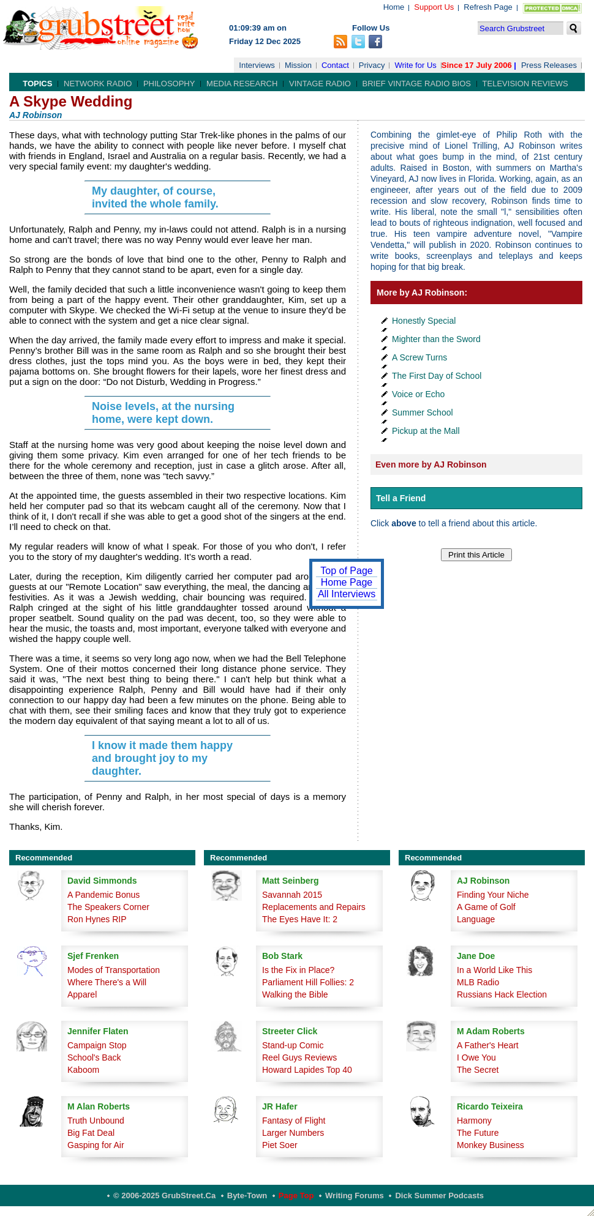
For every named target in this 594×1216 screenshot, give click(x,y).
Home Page (347, 582)
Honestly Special (424, 321)
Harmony (474, 1120)
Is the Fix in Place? (298, 970)
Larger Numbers (293, 1133)
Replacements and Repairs (314, 907)
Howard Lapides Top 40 (307, 1070)
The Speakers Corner (108, 907)
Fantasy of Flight (294, 1120)
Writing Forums (354, 1195)
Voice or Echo (418, 394)
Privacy (372, 65)
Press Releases (549, 65)
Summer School (422, 412)
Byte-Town (247, 1195)
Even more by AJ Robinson (431, 464)
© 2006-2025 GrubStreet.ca (164, 1195)
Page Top (296, 1195)
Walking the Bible (295, 994)
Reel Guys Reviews (299, 1057)
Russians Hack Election (502, 994)
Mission (298, 65)
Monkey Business (490, 1145)
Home (394, 7)
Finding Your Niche (493, 895)
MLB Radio (478, 982)
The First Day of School (436, 376)
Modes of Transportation (113, 970)
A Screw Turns (419, 357)
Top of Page (346, 570)
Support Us (434, 7)
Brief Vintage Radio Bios (417, 83)
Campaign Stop (97, 1045)
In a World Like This (494, 970)
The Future (477, 1133)
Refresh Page (488, 7)
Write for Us (415, 65)
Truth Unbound (95, 1120)
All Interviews (346, 594)
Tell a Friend (401, 498)
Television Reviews (525, 83)
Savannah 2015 (292, 895)
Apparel (82, 994)
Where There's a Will (106, 982)
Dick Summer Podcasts (439, 1195)
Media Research (241, 83)
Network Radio (98, 83)
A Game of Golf (486, 907)
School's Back (94, 1057)
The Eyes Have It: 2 (299, 919)
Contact (335, 65)
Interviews (257, 65)
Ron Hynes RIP (96, 919)
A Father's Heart (488, 1045)
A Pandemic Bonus (103, 895)
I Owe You (476, 1057)
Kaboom (83, 1070)
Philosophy (169, 83)
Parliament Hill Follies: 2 (308, 982)
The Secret (477, 1070)
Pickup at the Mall (426, 431)
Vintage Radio (320, 83)
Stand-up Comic (292, 1045)
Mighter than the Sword (436, 339)
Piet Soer (280, 1145)
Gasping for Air (95, 1145)
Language (476, 919)
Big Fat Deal (91, 1133)
